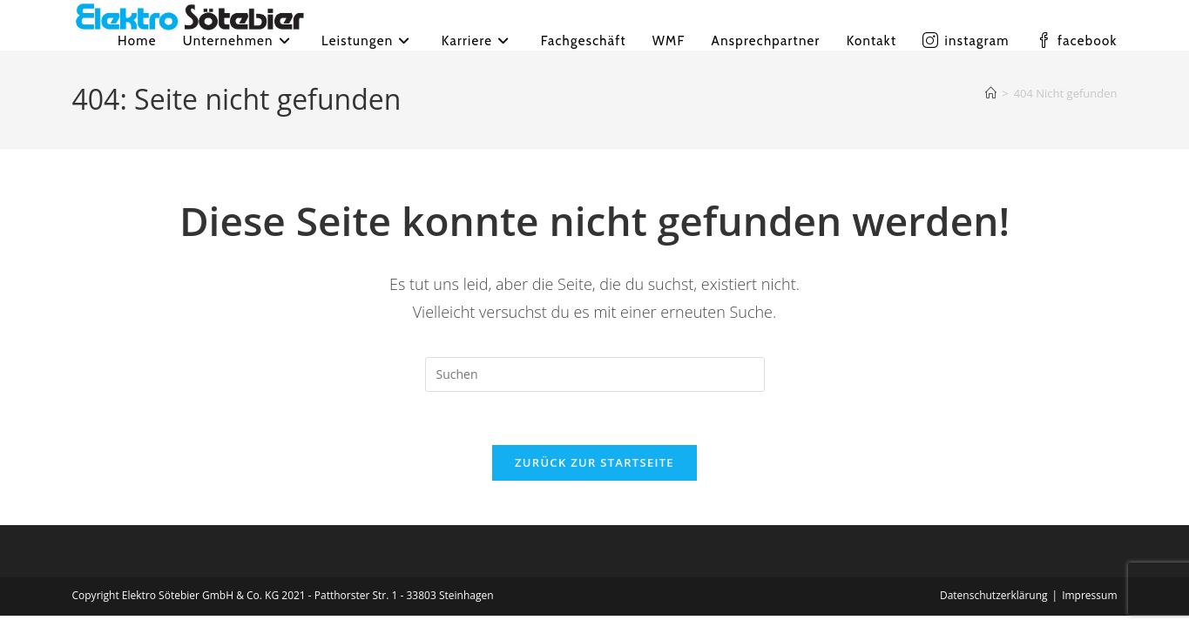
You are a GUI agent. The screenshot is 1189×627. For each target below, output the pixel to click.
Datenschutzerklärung (994, 595)
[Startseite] (990, 93)
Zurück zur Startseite (594, 462)
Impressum (1089, 595)
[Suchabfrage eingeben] (595, 374)
